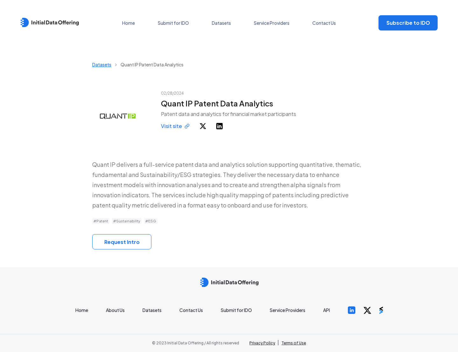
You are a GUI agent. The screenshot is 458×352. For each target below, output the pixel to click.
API (326, 310)
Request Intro (122, 242)
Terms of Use (293, 343)
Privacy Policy (262, 343)
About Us (115, 310)
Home (128, 23)
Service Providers (271, 23)
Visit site (175, 126)
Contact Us (324, 23)
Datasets (221, 23)
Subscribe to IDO (408, 22)
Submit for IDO (173, 23)
